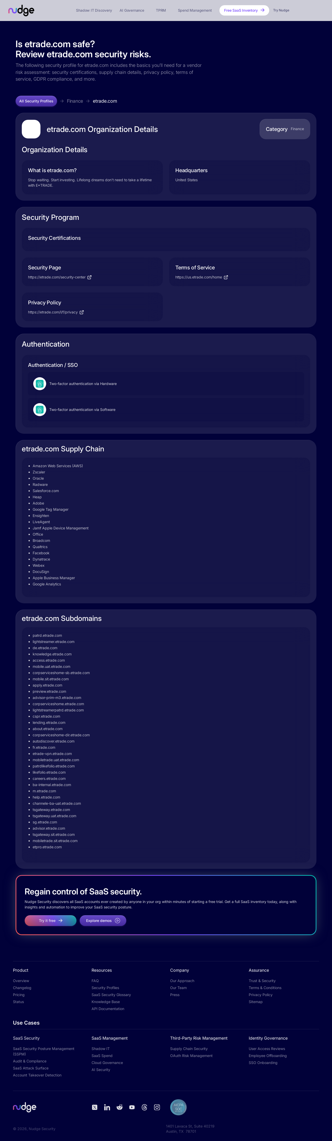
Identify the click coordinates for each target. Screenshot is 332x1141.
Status (18, 1001)
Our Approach (182, 980)
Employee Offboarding (268, 1055)
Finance (75, 101)
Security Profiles (105, 987)
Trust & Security (262, 980)
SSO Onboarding (263, 1062)
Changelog (22, 987)
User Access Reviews (267, 1048)
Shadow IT (101, 1048)
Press (174, 994)
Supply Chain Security (189, 1048)
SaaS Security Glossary (111, 994)
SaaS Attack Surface (31, 1068)
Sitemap (256, 1001)
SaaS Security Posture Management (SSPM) (43, 1051)
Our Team (178, 987)
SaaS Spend (102, 1055)
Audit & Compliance (29, 1061)
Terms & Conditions (265, 987)
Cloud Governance (107, 1062)
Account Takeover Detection (37, 1075)
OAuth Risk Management (191, 1055)
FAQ (95, 980)
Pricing (19, 994)
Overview (21, 980)
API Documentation (108, 1008)
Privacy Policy (261, 994)
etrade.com (105, 101)
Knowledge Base (106, 1001)
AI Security (101, 1069)
